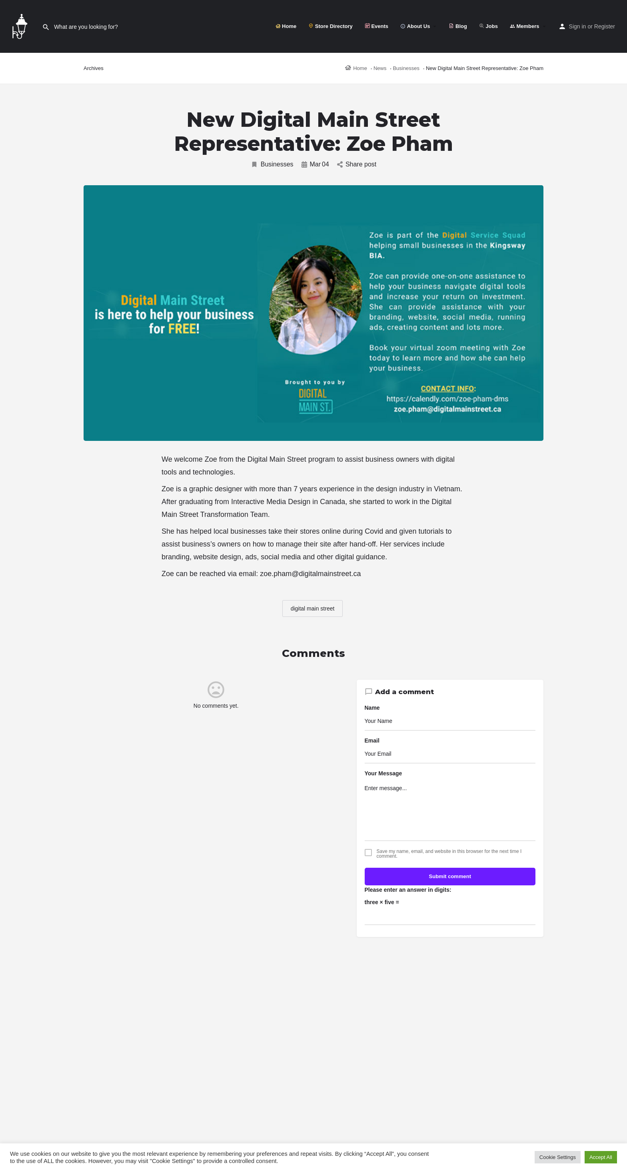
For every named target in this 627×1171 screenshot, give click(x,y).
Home (286, 26)
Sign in (577, 26)
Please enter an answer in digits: (408, 890)
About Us (415, 26)
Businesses (272, 164)
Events (376, 26)
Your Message (383, 773)
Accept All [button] (600, 1157)
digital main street (313, 608)
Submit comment (450, 876)
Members (524, 26)
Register (604, 26)
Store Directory (330, 26)
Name (372, 708)
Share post (356, 164)
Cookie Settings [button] (557, 1157)
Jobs (488, 26)
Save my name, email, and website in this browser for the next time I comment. (449, 854)
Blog (458, 26)
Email (372, 740)
